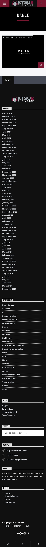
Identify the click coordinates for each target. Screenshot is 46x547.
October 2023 (8, 178)
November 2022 (9, 209)
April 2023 (6, 193)
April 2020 (6, 283)
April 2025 (6, 138)
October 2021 (8, 233)
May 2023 (6, 190)
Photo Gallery (8, 367)
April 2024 (6, 166)
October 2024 (8, 150)
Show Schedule (11, 496)
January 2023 (7, 202)
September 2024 (9, 153)
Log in (5, 406)
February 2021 (8, 255)
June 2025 (6, 132)
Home (7, 493)
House (22, 38)
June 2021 (6, 246)
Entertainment (8, 323)
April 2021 (6, 249)
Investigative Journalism (13, 349)
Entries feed (7, 409)
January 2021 (7, 258)
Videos (5, 386)
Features (6, 334)
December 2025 (9, 119)
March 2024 (7, 169)
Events (5, 327)
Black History (8, 305)
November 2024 (9, 147)
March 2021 (7, 252)
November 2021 (9, 230)
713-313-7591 (12, 455)
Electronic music (9, 320)
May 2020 (6, 279)
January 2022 (7, 224)
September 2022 (9, 212)
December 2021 (9, 227)
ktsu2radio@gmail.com (17, 460)
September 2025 (9, 126)
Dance (6, 38)
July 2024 (6, 159)
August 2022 (7, 215)
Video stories (8, 382)
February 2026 (8, 116)
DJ (3, 312)
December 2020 (9, 261)
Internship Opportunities (13, 345)
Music (4, 356)
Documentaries (9, 316)
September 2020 (9, 270)
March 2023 (7, 196)
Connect (6, 309)
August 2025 (7, 129)
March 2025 (7, 141)
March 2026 (7, 113)
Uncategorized (8, 378)
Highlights (7, 338)
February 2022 (8, 221)
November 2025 (9, 123)
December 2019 (9, 289)
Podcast (17, 526)
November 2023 (9, 175)
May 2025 (6, 135)
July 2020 (6, 276)
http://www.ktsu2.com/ (17, 450)
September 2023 (9, 181)
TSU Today (23, 51)
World (4, 389)
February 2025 (8, 144)
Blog (28, 526)
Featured (6, 331)
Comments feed (9, 412)
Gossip (14, 38)
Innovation (7, 342)
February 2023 (8, 199)
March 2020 (7, 286)
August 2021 (7, 239)
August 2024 (7, 156)
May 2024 (6, 162)
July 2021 (6, 243)
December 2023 (9, 172)
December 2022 (9, 206)
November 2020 (9, 264)
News (4, 360)
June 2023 (6, 187)
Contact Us (10, 502)
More (4, 353)
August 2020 (7, 273)
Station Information (11, 375)
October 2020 (8, 267)
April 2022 (6, 218)
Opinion (5, 364)
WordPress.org (8, 415)
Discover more (9, 479)
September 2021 (9, 236)
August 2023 (7, 184)
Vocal (29, 38)
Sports (5, 371)
